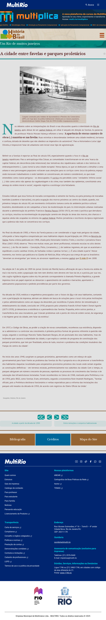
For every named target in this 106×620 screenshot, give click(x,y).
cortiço (55, 177)
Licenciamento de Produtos (17, 514)
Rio (71, 294)
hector (58, 484)
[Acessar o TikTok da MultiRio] (85, 461)
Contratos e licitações (15, 553)
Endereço (58, 522)
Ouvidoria (58, 537)
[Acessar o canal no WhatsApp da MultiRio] (95, 461)
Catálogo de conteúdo (14, 488)
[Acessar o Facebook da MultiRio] (90, 461)
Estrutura (8, 479)
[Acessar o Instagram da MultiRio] (81, 461)
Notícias (8, 505)
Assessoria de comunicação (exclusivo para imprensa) (75, 549)
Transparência (11, 522)
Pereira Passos (51, 210)
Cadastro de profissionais (16, 557)
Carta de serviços (13, 527)
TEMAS (58, 488)
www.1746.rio (66, 573)
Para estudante (11, 496)
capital (72, 258)
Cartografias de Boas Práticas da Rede (71, 479)
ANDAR (58, 475)
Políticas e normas (14, 540)
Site (6, 470)
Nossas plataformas (64, 470)
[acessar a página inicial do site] (17, 4)
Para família (10, 501)
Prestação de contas (14, 544)
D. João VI (84, 258)
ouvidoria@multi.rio (62, 542)
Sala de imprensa (12, 484)
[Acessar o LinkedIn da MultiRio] (100, 461)
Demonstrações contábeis (17, 549)
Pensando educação (13, 509)
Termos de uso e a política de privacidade (22, 566)
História (12, 398)
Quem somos (10, 475)
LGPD (8, 561)
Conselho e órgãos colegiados (18, 536)
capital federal (45, 130)
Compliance (11, 531)
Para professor (11, 492)
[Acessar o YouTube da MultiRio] (76, 461)
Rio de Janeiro (20, 398)
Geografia (6, 398)
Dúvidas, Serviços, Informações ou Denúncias (76, 563)
